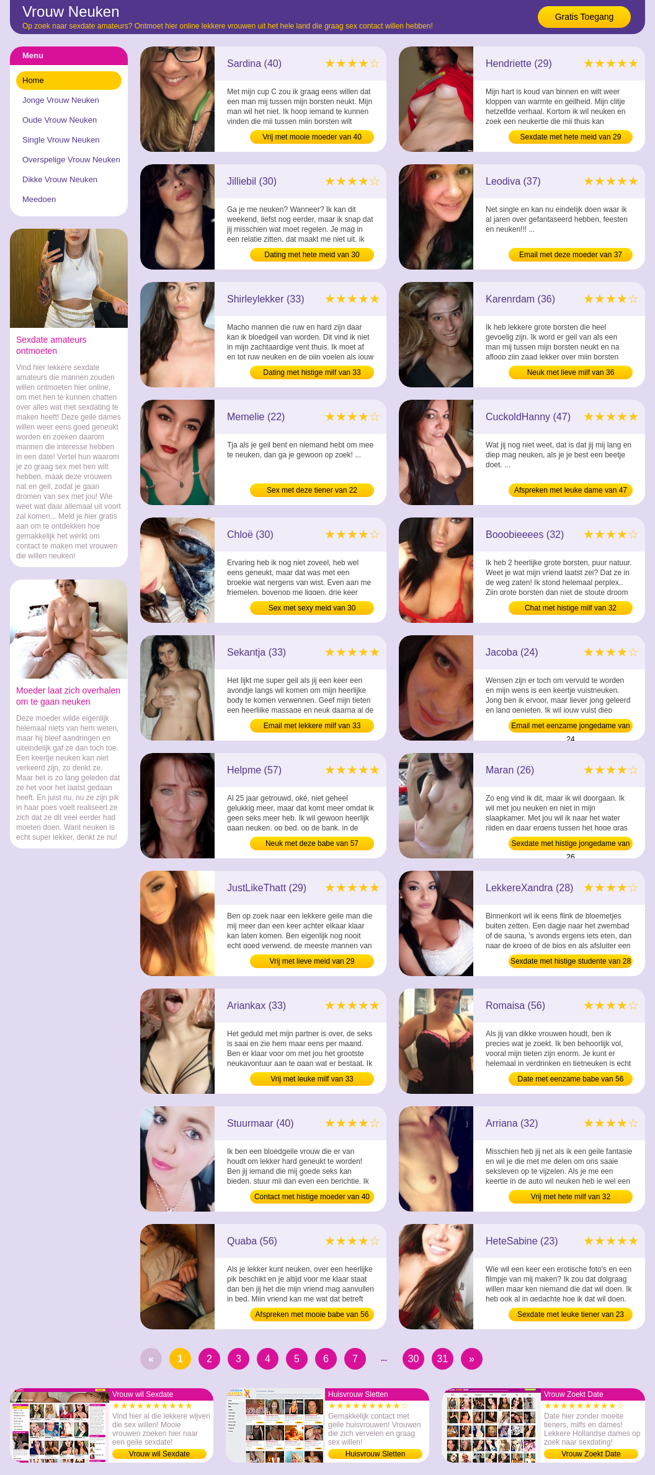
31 (442, 1359)
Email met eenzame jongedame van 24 (570, 727)
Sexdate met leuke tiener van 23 (570, 1314)
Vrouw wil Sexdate (159, 1454)
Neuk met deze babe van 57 (312, 843)
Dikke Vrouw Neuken (59, 179)
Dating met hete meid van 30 (311, 254)
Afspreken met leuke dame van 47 (570, 490)
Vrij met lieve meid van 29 (312, 961)
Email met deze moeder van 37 (570, 254)
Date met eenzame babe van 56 (571, 1079)
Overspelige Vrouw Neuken (71, 159)
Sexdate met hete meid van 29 (571, 137)
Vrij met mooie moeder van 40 (312, 137)
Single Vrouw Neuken (61, 139)
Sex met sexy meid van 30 (312, 608)
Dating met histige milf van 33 (311, 372)
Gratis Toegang (584, 17)
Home (33, 80)
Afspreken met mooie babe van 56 (312, 1314)
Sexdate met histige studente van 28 (570, 961)
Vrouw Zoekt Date (591, 1454)
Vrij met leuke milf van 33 (312, 1079)
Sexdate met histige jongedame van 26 (571, 844)
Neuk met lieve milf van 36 (571, 372)
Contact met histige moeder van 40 (312, 1196)
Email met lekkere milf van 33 (312, 725)
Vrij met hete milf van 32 (570, 1196)
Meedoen (39, 199)
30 (413, 1359)
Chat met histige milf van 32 (571, 608)
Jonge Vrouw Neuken (60, 100)
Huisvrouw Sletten (375, 1454)
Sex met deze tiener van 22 (312, 490)
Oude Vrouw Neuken (59, 120)
